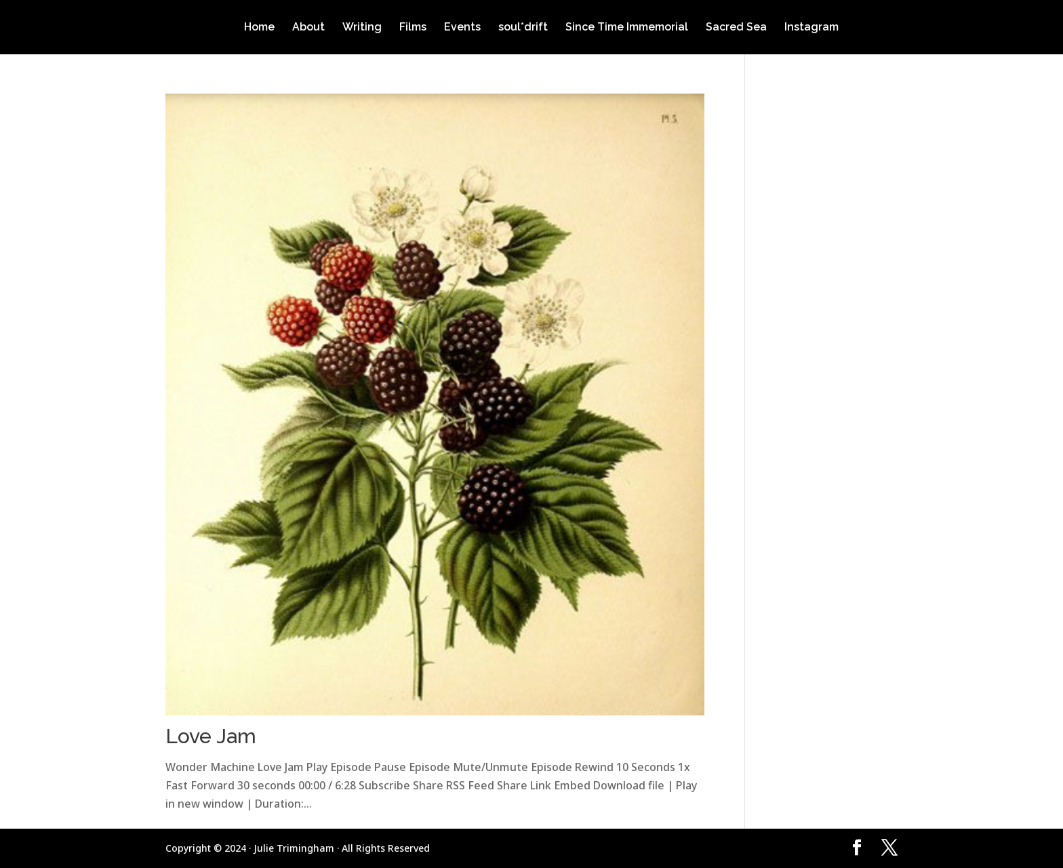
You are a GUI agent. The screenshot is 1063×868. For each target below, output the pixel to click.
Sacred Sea (736, 27)
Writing (362, 27)
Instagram (811, 27)
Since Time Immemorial (626, 27)
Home (259, 27)
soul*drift (523, 27)
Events (462, 27)
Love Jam (210, 736)
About (308, 27)
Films (412, 27)
